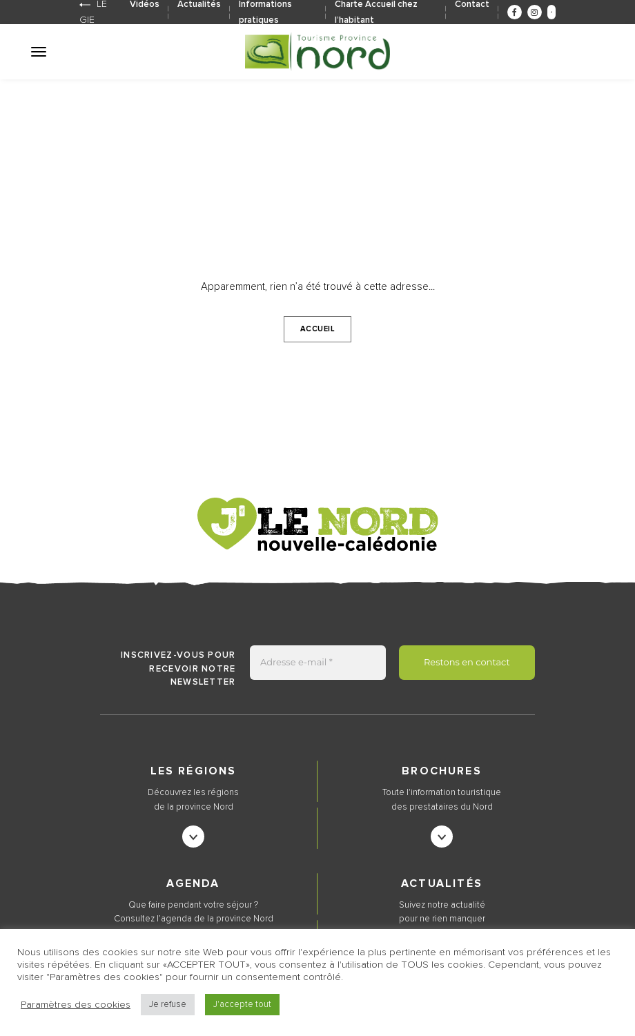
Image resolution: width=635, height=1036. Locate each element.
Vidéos (144, 4)
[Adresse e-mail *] (318, 662)
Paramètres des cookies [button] (75, 1004)
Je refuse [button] (167, 1004)
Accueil (317, 329)
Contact (472, 4)
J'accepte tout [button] (242, 1004)
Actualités (199, 4)
